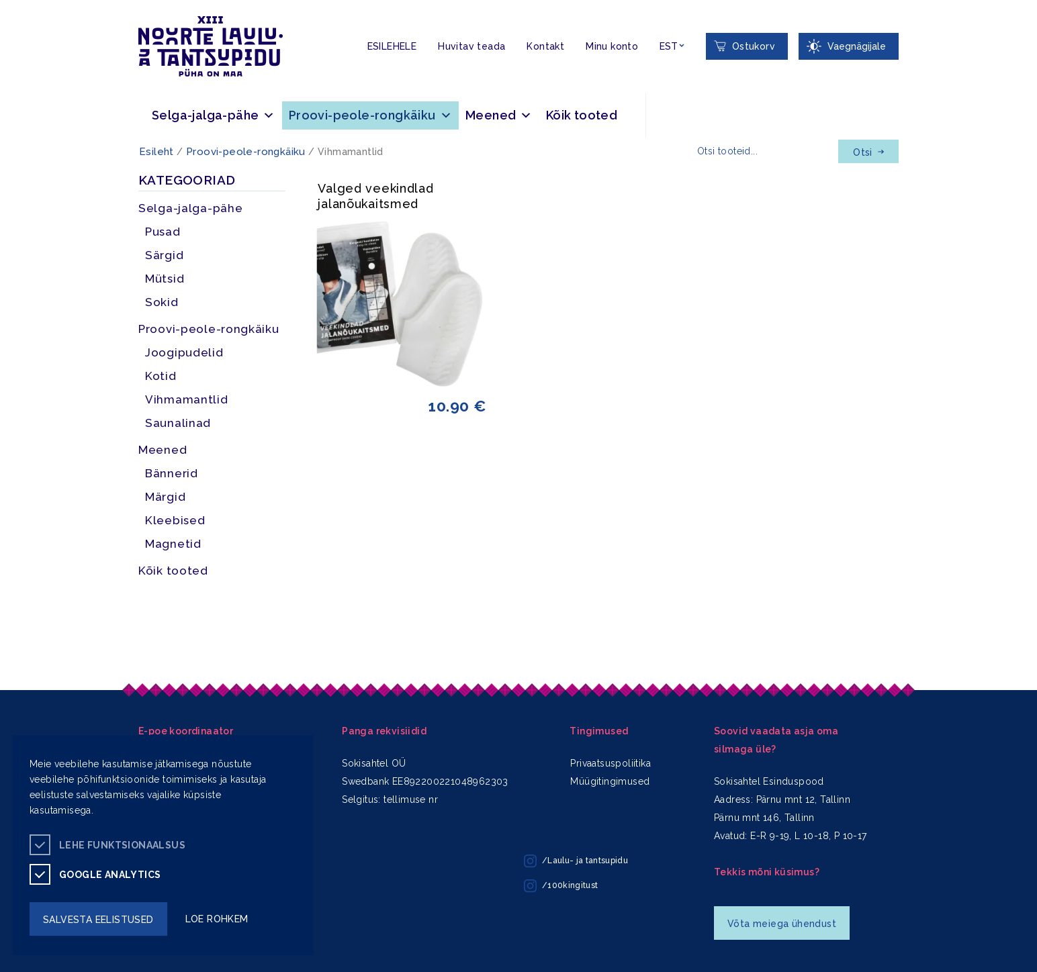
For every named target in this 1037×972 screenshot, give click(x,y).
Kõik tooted (581, 115)
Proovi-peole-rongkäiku (370, 115)
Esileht (156, 152)
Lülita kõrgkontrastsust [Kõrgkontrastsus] (19, 10)
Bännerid (171, 473)
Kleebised (175, 520)
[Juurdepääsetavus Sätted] (849, 46)
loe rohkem (217, 919)
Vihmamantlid (186, 399)
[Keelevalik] (672, 47)
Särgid (164, 255)
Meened (499, 115)
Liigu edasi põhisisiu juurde (16, 2)
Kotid (161, 376)
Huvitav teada (471, 46)
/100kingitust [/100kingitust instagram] (561, 886)
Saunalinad (178, 423)
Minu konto (612, 46)
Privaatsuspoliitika (610, 763)
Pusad (163, 231)
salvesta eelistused (98, 919)
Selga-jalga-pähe (213, 115)
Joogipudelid (184, 352)
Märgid (165, 496)
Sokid (162, 302)
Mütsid (164, 278)
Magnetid (173, 543)
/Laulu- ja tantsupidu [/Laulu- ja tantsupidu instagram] (576, 861)
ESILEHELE (392, 46)
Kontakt (545, 46)
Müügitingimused (609, 781)
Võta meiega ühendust (781, 923)
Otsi (868, 152)
